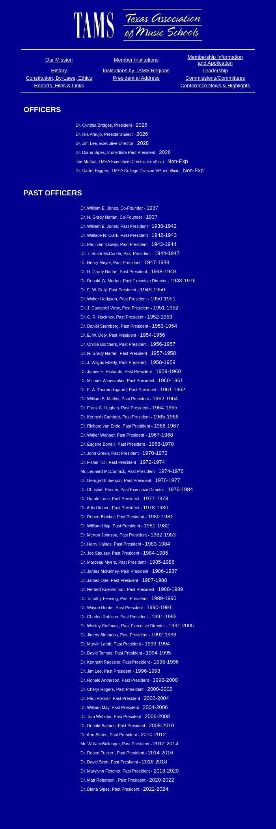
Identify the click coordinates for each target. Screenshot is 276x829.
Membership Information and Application (215, 60)
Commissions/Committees (215, 78)
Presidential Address (136, 78)
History (59, 70)
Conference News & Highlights (215, 85)
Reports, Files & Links (59, 85)
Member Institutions (136, 60)
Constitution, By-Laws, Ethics (59, 78)
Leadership (215, 70)
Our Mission (59, 60)
